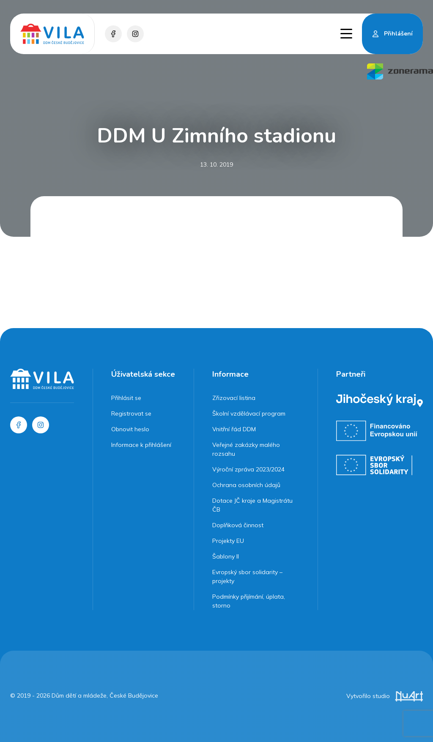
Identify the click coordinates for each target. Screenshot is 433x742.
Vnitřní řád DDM (234, 429)
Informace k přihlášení (141, 445)
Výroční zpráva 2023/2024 (248, 469)
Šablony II (225, 556)
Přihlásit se (126, 398)
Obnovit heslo (130, 429)
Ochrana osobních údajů (246, 485)
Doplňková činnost (237, 525)
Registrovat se (131, 413)
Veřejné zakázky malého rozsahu (246, 449)
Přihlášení (398, 34)
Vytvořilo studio (384, 696)
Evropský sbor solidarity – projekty (247, 576)
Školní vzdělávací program (248, 413)
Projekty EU (228, 541)
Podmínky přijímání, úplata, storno (248, 601)
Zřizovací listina (233, 398)
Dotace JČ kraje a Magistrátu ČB (252, 505)
